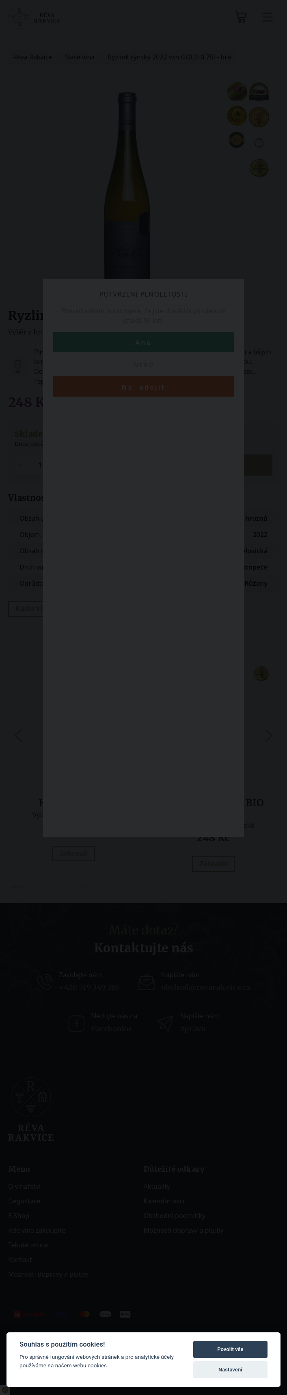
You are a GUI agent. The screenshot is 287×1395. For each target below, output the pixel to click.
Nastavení (230, 1370)
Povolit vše (230, 1349)
